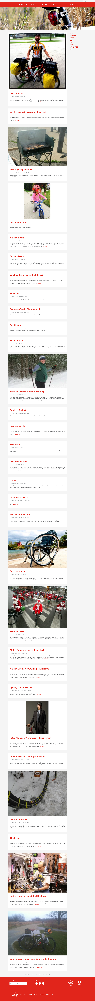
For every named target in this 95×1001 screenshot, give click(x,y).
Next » (49, 974)
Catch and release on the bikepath (27, 275)
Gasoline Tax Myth (19, 497)
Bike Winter (16, 444)
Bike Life (72, 37)
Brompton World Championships (26, 309)
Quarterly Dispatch (74, 46)
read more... (41, 101)
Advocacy (72, 33)
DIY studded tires (18, 819)
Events (71, 39)
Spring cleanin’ (17, 256)
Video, (28, 225)
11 (43, 974)
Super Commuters (74, 48)
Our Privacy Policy (81, 995)
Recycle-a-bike (17, 571)
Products (23, 5)
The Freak (15, 838)
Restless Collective (19, 410)
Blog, (25, 96)
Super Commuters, (31, 740)
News (71, 42)
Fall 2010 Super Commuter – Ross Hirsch (30, 738)
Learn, (28, 517)
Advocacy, (23, 277)
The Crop (14, 293)
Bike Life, (22, 96)
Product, (29, 962)
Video (71, 49)
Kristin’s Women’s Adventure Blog (27, 391)
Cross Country (17, 93)
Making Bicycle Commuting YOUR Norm (29, 668)
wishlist (64, 1)
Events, (27, 172)
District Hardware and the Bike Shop (28, 896)
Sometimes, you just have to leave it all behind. (33, 959)
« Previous (27, 974)
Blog (61, 4)
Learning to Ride (18, 222)
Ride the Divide (17, 426)
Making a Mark (17, 237)
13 (46, 974)
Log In (68, 1)
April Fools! (15, 325)
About (33, 5)
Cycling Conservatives (21, 687)
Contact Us (49, 994)
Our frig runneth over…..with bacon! (28, 112)
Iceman (13, 480)
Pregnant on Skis (18, 461)
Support (72, 5)
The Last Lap (16, 340)
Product (71, 44)
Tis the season (17, 631)
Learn (71, 40)
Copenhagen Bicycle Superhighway (27, 756)
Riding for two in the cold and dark (27, 650)
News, (32, 277)
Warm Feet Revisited (20, 514)
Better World (73, 35)
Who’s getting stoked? (21, 169)
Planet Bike (47, 4)
